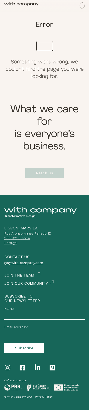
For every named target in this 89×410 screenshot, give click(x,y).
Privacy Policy (43, 396)
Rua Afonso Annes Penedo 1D (27, 233)
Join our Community (26, 283)
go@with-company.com (23, 263)
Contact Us (17, 256)
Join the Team (19, 275)
